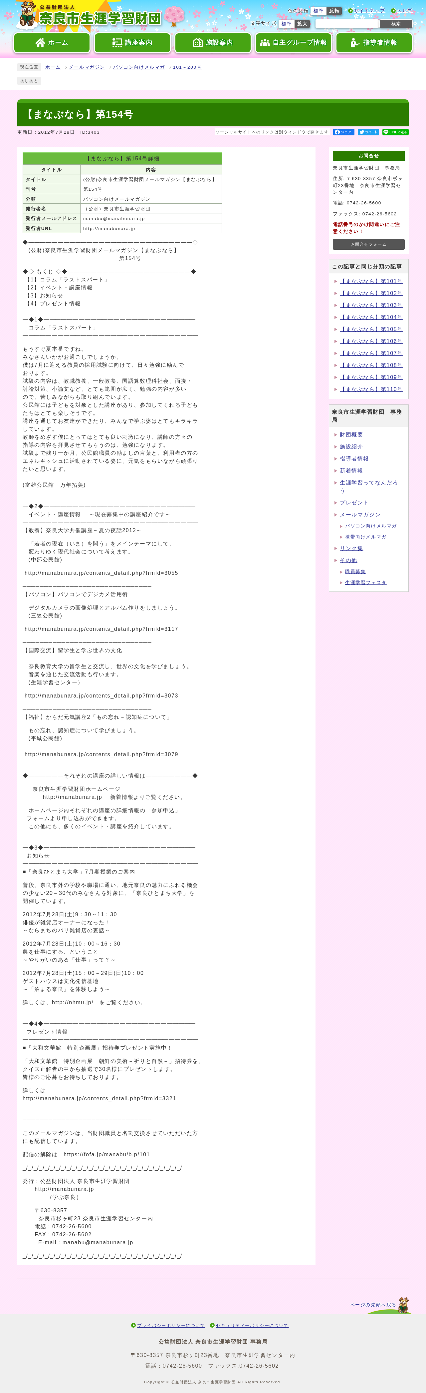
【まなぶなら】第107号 (371, 353)
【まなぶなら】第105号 (371, 329)
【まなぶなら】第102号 (371, 293)
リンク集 (351, 548)
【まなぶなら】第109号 (371, 377)
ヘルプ (405, 10)
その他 (348, 560)
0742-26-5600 (182, 1366)
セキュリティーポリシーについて (252, 1325)
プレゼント (354, 502)
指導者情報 (354, 458)
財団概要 (351, 434)
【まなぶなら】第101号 (371, 281)
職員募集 (355, 571)
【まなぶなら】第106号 (371, 341)
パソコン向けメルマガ (139, 67)
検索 (396, 23)
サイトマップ (369, 10)
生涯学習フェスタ (366, 582)
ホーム (53, 67)
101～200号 (187, 67)
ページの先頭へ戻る (373, 1304)
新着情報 (351, 470)
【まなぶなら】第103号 (371, 305)
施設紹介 (351, 446)
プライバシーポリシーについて (171, 1325)
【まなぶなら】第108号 (371, 365)
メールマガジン (87, 67)
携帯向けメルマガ (366, 536)
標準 (319, 10)
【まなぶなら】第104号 (371, 317)
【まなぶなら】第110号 (371, 389)
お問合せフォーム (369, 244)
